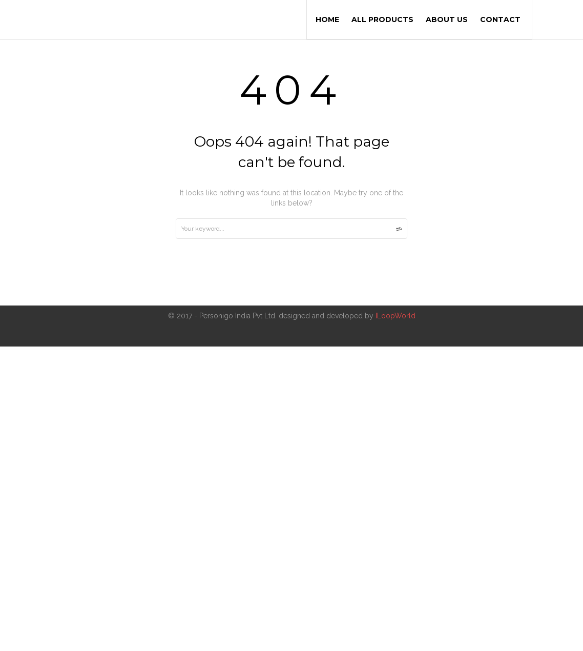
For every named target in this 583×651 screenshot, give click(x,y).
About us (447, 19)
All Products (382, 19)
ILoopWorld (394, 316)
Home (327, 19)
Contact (500, 19)
